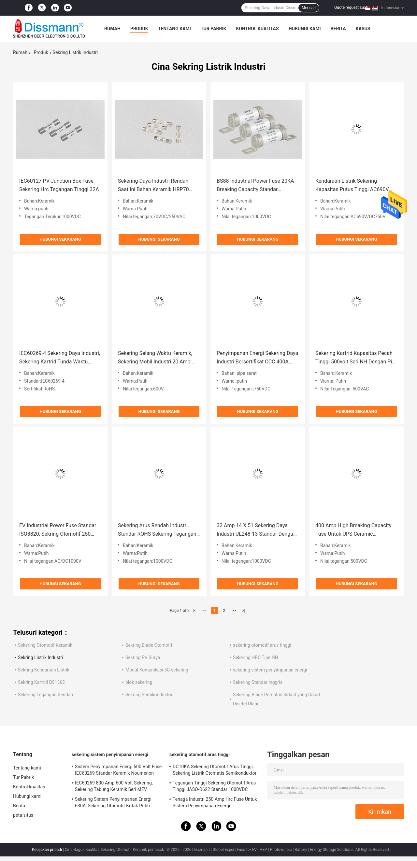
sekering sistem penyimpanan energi (270, 669)
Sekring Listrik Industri (40, 657)
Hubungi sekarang (60, 239)
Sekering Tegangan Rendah (45, 694)
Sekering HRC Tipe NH (255, 657)
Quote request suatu (351, 7)
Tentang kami (174, 28)
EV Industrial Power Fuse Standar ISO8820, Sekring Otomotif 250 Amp (57, 530)
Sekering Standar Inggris (257, 682)
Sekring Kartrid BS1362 (41, 682)
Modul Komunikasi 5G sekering (156, 669)
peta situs (23, 815)
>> (234, 610)
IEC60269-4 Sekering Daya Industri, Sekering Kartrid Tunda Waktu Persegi (59, 358)
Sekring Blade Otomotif (148, 645)
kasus (363, 28)
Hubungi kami (305, 28)
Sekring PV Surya (142, 657)
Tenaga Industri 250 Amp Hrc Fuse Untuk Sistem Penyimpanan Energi (215, 802)
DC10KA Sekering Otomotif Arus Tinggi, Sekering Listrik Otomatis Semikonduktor (214, 770)
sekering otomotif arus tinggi (262, 645)
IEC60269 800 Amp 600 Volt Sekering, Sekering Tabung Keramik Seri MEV (114, 786)
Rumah (112, 28)
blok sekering (138, 682)
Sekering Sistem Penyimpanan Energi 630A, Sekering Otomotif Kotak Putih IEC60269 (113, 803)
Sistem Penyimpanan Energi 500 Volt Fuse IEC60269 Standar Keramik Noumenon (118, 770)
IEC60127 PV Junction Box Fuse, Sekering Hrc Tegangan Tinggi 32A (59, 185)
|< (194, 610)
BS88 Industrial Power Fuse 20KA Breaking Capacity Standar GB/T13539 (255, 186)
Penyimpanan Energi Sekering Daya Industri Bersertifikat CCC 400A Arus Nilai (257, 358)
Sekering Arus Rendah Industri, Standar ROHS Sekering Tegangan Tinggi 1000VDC (157, 530)
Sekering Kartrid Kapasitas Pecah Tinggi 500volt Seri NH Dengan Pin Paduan (355, 358)
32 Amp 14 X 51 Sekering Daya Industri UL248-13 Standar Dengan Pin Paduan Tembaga (256, 530)
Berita (338, 28)
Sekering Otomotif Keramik (45, 645)
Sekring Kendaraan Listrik (43, 669)
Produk (139, 28)
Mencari (309, 8)
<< (205, 610)
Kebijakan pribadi (47, 849)
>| (243, 610)
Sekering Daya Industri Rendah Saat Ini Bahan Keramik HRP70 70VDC (153, 186)
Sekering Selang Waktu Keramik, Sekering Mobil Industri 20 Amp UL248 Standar (155, 358)
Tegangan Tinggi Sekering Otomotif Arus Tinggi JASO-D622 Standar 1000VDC (214, 786)
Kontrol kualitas (257, 28)
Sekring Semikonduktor (148, 694)
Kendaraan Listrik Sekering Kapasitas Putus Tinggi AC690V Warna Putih (352, 186)
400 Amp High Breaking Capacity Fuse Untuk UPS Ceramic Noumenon (353, 530)
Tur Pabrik (213, 28)
